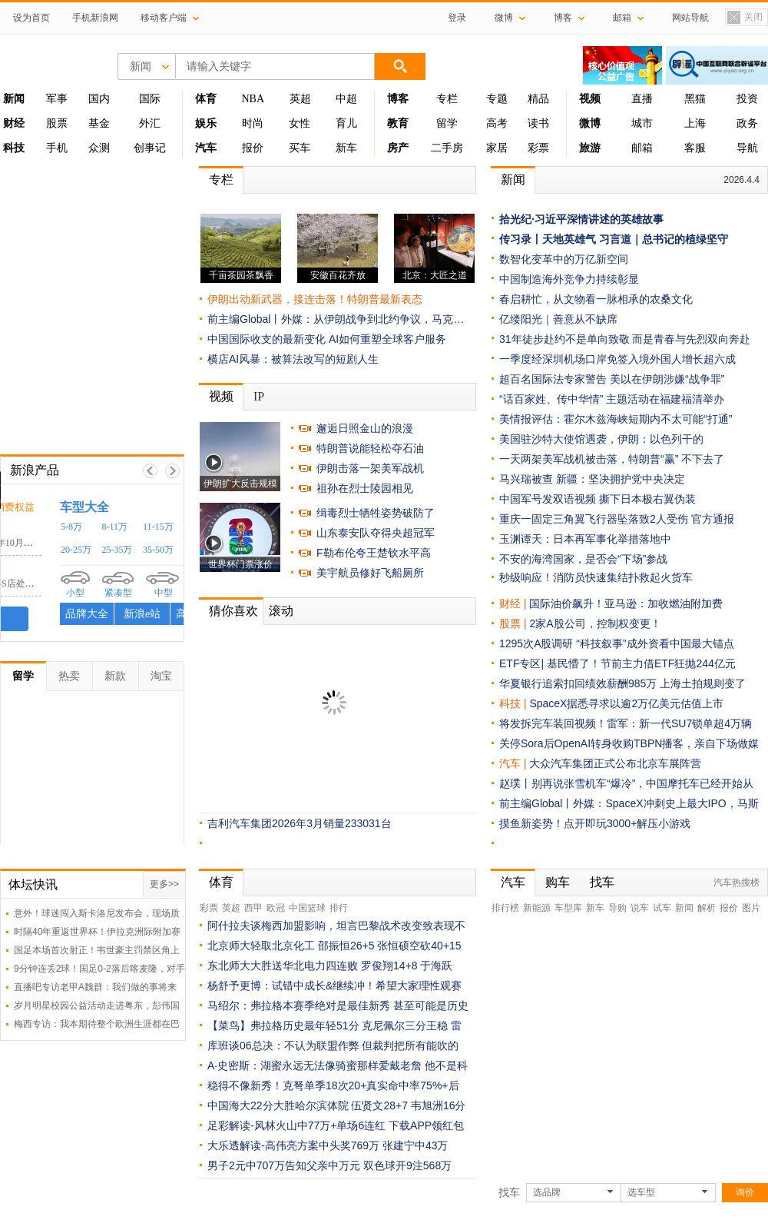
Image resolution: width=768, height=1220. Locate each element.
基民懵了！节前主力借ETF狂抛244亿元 (641, 663)
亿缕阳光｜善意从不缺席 (558, 319)
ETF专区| (523, 663)
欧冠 (275, 908)
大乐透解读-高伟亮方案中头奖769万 (293, 1145)
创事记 (150, 148)
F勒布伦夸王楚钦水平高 (373, 553)
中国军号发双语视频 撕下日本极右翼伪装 (597, 499)
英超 (300, 99)
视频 (221, 396)
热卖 (69, 676)
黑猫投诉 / (37, 506)
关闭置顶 (744, 18)
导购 (617, 908)
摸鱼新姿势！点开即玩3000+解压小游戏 (594, 823)
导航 (747, 148)
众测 (99, 148)
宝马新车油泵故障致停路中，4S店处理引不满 (102, 583)
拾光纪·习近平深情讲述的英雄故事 (581, 219)
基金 (99, 123)
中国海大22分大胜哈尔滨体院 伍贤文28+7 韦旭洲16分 (336, 1105)
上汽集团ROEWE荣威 (63, 528)
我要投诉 (92, 618)
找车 (602, 882)
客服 (695, 148)
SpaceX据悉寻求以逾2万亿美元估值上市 (626, 703)
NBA (252, 99)
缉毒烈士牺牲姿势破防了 (375, 513)
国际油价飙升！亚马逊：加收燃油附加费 (626, 603)
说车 (640, 908)
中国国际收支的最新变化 (266, 339)
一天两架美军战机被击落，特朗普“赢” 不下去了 (611, 459)
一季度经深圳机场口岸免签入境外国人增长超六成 (617, 359)
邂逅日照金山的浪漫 (364, 428)
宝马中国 (31, 568)
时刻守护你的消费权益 (117, 507)
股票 (57, 123)
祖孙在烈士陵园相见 (364, 488)
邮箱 (642, 148)
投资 (747, 99)
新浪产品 (34, 470)
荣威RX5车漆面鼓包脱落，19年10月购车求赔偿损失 (115, 542)
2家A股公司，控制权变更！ (594, 623)
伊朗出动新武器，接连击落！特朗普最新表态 (314, 299)
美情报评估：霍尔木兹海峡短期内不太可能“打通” (615, 419)
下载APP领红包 (426, 1125)
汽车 (510, 763)
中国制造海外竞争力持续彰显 (569, 279)
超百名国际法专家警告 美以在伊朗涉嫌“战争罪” (611, 379)
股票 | (514, 623)
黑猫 (695, 99)
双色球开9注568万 (407, 1165)
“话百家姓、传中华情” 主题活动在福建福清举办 (611, 399)
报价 (252, 148)
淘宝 (161, 676)
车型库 (568, 908)
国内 (99, 99)
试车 (662, 908)
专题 (497, 99)
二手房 (447, 148)
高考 (497, 123)
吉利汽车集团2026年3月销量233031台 (299, 823)
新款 (115, 676)
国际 (150, 99)
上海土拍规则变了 (703, 683)
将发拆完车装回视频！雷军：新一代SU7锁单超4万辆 (625, 723)
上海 (695, 123)
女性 (299, 123)
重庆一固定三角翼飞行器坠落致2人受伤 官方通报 (616, 519)
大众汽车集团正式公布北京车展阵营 (615, 763)
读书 (538, 123)
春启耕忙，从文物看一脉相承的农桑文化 (596, 299)
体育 (221, 882)
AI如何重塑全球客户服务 (387, 339)
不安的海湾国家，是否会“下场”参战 (583, 559)
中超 (346, 99)
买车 (299, 148)
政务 (747, 123)
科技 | (514, 703)
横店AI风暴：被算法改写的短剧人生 (293, 359)
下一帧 (172, 471)
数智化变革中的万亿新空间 (563, 259)
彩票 (538, 148)
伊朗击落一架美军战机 (370, 468)
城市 (642, 123)
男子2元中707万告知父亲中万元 (283, 1165)
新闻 (513, 179)
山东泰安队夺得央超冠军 (375, 533)
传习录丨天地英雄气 (547, 239)
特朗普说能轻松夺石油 (370, 448)
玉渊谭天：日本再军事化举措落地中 (585, 539)
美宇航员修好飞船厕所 (370, 573)
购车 (557, 882)
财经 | (514, 603)
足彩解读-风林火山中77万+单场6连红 (296, 1125)
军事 (57, 99)
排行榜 (505, 908)
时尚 (252, 123)
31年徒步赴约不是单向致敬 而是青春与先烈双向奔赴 (624, 339)
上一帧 (150, 471)
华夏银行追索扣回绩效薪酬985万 (579, 683)
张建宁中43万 (415, 1145)
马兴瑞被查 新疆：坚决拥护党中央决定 (592, 479)
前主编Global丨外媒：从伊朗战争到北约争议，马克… (335, 319)
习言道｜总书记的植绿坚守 (663, 239)
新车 (346, 148)
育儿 (346, 123)
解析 (706, 908)
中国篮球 (307, 908)
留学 (447, 123)
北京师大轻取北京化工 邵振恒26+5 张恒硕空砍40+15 (334, 945)
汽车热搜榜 (736, 882)
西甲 (253, 908)
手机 (57, 148)
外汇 (150, 123)
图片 (751, 908)
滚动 (281, 610)
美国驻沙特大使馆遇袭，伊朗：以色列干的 (601, 439)
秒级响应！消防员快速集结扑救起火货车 (596, 577)
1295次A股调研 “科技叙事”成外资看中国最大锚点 (616, 643)
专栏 (447, 99)
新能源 (537, 908)
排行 (338, 908)
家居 (497, 148)
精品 (538, 99)
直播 (642, 99)
